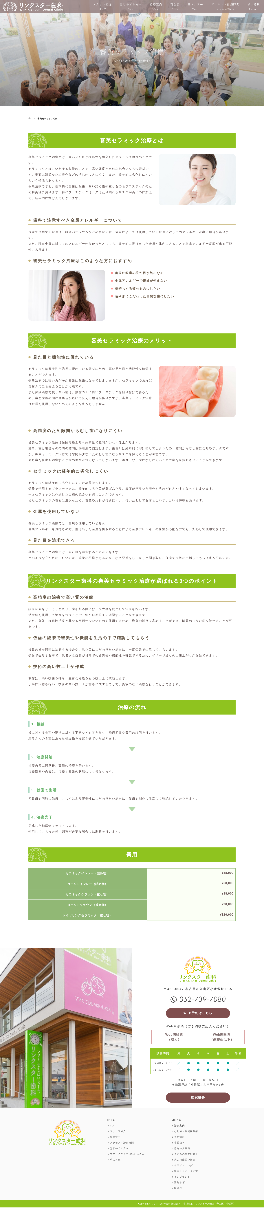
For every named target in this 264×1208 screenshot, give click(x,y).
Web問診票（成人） (174, 1037)
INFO (111, 1120)
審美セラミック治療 (186, 1171)
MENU (176, 1120)
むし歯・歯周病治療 (186, 1131)
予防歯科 (179, 1137)
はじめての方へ (131, 6)
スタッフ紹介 (102, 6)
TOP (113, 1126)
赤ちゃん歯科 (182, 1149)
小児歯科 (179, 1143)
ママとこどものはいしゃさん (127, 1154)
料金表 (175, 6)
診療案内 (156, 6)
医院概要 (198, 1098)
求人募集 (253, 6)
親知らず (179, 1183)
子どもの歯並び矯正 (186, 1154)
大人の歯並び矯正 (184, 1160)
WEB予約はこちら (198, 1013)
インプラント (182, 1177)
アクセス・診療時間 (225, 6)
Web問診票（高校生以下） (222, 1037)
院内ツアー (195, 6)
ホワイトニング (183, 1166)
